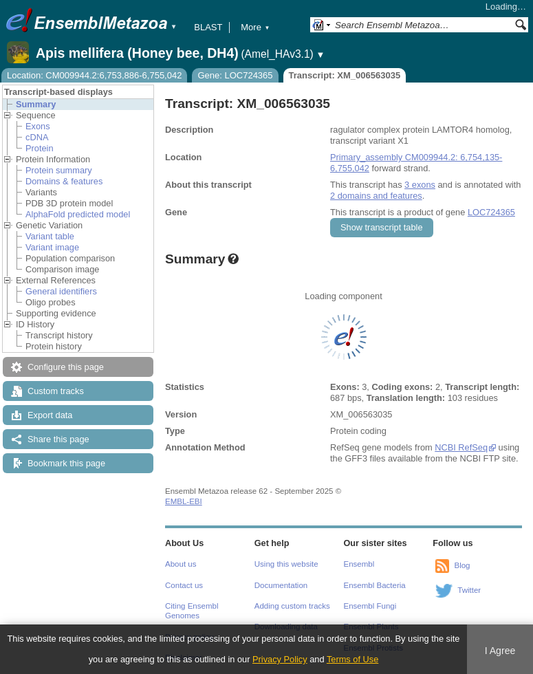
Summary (36, 104)
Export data (50, 415)
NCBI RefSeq (461, 447)
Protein (39, 148)
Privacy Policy (279, 659)
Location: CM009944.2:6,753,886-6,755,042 (94, 75)
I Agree (500, 650)
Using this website (286, 564)
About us (180, 564)
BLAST (208, 27)
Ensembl (359, 564)
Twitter (469, 590)
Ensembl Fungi (370, 606)
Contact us (184, 585)
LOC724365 (491, 212)
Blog (462, 565)
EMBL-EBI (183, 501)
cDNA (36, 137)
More (255, 27)
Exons (37, 126)
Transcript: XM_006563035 (345, 75)
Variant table (49, 236)
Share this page (58, 439)
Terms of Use (352, 659)
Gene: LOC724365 (234, 75)
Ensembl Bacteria (375, 585)
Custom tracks (56, 391)
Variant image (52, 247)
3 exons (419, 185)
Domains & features (63, 181)
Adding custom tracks (292, 606)
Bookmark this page (66, 463)
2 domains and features (376, 196)
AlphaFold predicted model (77, 214)
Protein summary (58, 170)
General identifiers (61, 291)
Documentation (280, 585)
